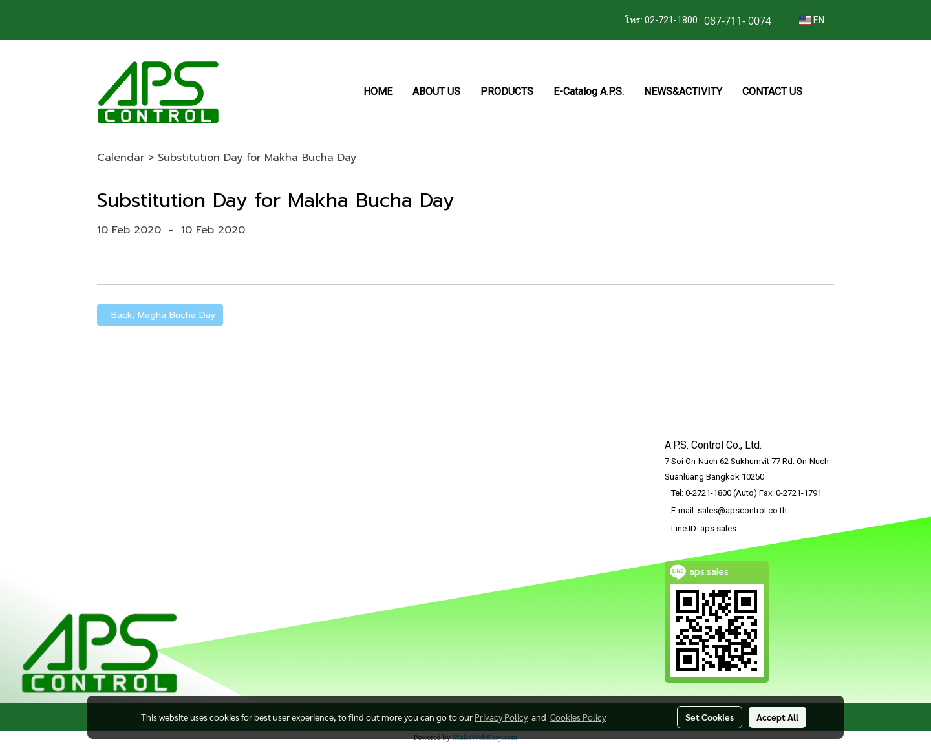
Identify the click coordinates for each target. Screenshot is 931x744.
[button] (824, 92)
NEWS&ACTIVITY (683, 91)
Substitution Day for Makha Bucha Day (257, 157)
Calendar (120, 157)
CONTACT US (772, 91)
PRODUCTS (506, 91)
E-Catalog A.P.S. (588, 91)
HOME (377, 91)
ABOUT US (436, 91)
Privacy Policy (501, 717)
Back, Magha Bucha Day (160, 315)
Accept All (777, 717)
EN (811, 20)
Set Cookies (709, 717)
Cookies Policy (578, 717)
